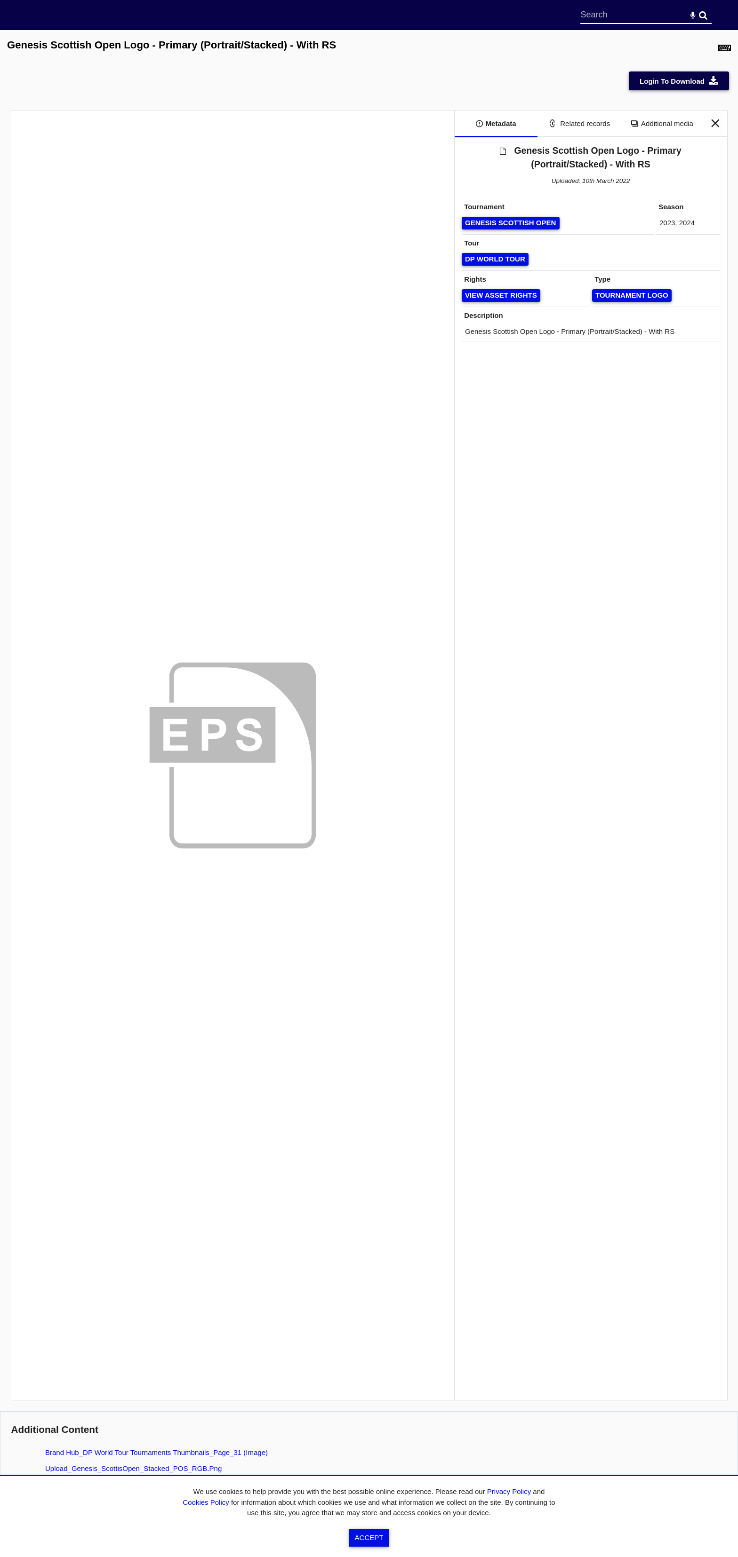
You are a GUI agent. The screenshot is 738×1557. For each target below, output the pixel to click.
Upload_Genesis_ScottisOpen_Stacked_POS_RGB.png (133, 1468)
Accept (369, 1537)
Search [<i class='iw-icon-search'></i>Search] (703, 14)
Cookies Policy (206, 1502)
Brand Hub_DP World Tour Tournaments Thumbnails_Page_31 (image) (156, 1452)
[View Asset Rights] (501, 295)
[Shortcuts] (724, 50)
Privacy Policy (509, 1491)
